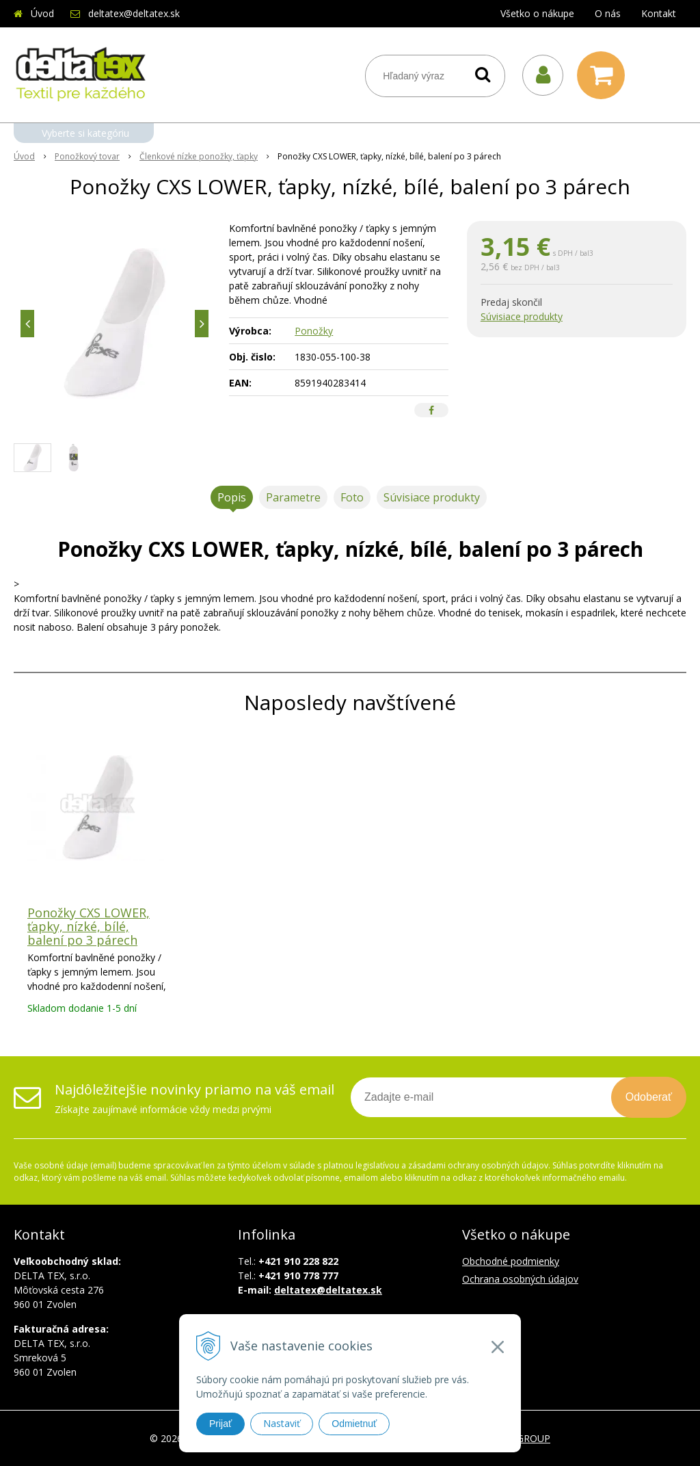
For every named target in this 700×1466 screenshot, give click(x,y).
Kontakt (658, 13)
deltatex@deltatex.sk (134, 13)
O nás (608, 13)
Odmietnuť (354, 1423)
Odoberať (648, 1097)
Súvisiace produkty (522, 316)
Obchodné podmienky (510, 1261)
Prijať (220, 1423)
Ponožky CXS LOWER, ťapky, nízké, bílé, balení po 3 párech (88, 926)
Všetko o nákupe (537, 13)
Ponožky (314, 330)
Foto (352, 497)
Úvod (42, 13)
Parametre (293, 497)
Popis (231, 497)
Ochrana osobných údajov (520, 1278)
